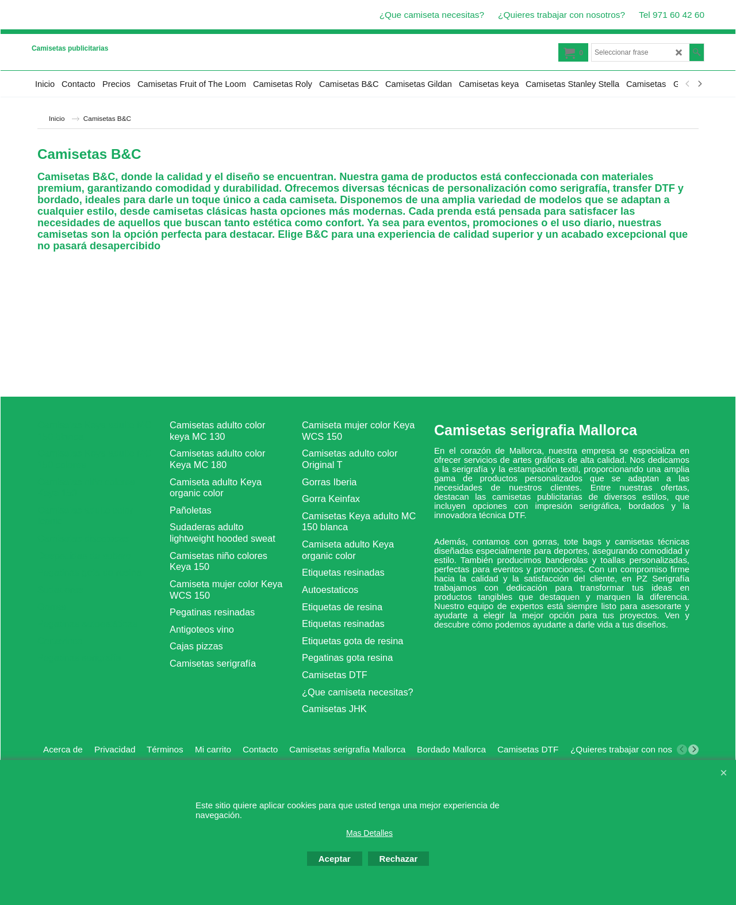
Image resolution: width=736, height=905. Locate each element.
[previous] (688, 84)
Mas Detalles (369, 833)
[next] (699, 84)
